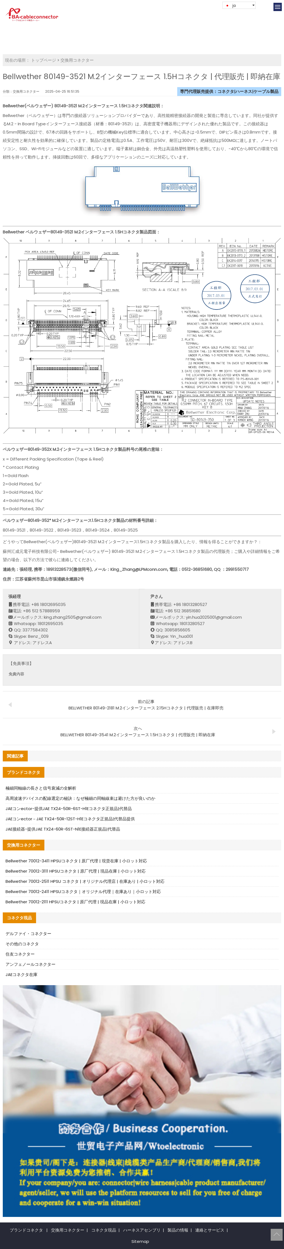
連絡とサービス (209, 1230)
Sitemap (140, 1241)
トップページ (43, 60)
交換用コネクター (77, 60)
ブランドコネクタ (26, 1230)
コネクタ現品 (103, 1230)
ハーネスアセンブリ (142, 1230)
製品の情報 (178, 1230)
